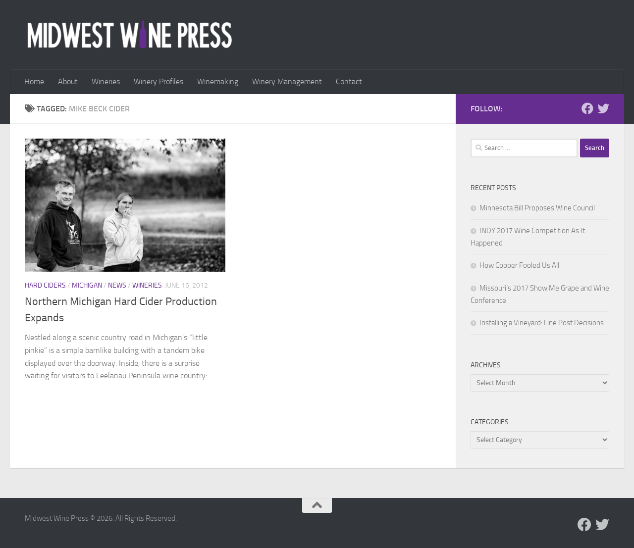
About (68, 81)
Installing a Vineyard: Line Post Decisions (541, 322)
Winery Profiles (158, 81)
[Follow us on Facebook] (587, 108)
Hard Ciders (45, 285)
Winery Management (287, 81)
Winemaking (217, 81)
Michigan (87, 285)
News (117, 285)
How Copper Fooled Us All (519, 265)
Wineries (106, 81)
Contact (349, 81)
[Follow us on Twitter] (603, 108)
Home (34, 81)
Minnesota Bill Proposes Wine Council (537, 207)
